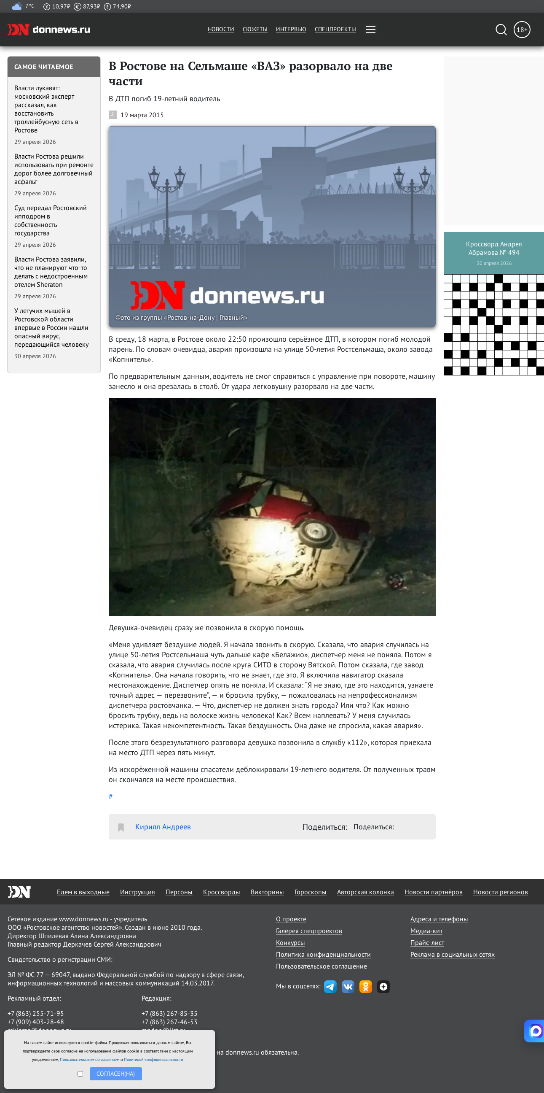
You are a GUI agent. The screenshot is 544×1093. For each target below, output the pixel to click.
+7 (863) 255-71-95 (36, 1013)
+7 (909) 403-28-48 (36, 1021)
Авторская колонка (365, 892)
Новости (221, 29)
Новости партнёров (434, 892)
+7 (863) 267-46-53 (170, 1021)
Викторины (267, 892)
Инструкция (137, 892)
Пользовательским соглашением (89, 1059)
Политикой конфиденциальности (153, 1059)
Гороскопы (311, 892)
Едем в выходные (83, 892)
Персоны (179, 892)
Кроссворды (221, 892)
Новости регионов (500, 892)
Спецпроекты (335, 29)
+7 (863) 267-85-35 (170, 1013)
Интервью (291, 29)
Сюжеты (255, 29)
